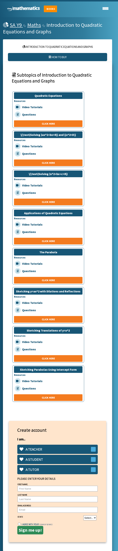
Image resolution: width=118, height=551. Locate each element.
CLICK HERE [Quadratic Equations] (48, 123)
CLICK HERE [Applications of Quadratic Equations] (48, 241)
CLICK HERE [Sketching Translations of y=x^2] (48, 358)
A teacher (31, 449)
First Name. (57, 487)
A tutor (29, 469)
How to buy (57, 57)
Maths (34, 25)
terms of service (45, 524)
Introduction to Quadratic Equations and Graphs (57, 47)
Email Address (57, 508)
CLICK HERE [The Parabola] (48, 280)
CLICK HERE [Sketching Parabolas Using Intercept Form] (48, 397)
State (56, 517)
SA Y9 (16, 25)
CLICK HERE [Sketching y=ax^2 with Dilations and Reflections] (48, 319)
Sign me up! (30, 530)
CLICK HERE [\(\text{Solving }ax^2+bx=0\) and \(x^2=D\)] (48, 162)
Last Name (57, 497)
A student (31, 459)
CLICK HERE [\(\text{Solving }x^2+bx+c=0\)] (48, 202)
